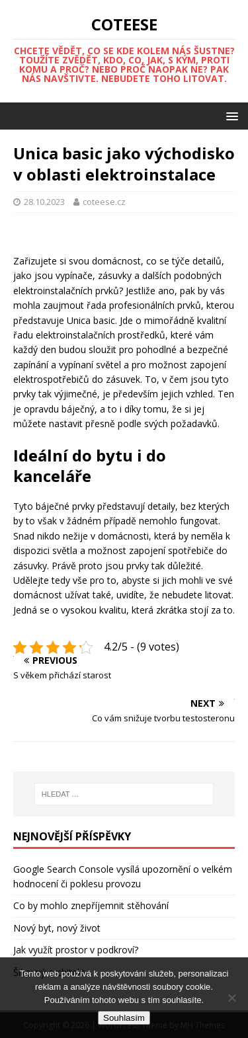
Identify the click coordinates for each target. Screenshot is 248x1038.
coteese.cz (104, 202)
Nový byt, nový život (57, 928)
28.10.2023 (44, 202)
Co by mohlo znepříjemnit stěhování (91, 905)
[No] (231, 997)
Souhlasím (124, 1018)
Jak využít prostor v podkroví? (75, 949)
